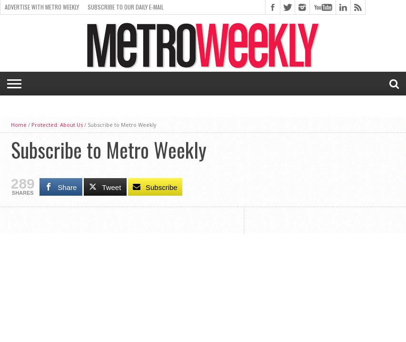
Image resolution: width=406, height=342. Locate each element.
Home (19, 124)
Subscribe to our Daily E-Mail (126, 7)
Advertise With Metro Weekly (42, 7)
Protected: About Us (57, 124)
